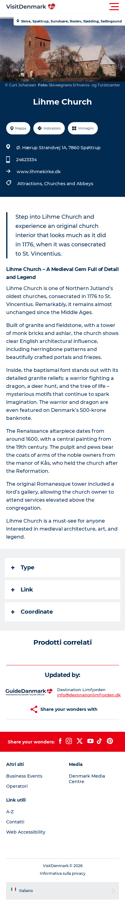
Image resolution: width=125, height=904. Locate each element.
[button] (90, 6)
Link (22, 589)
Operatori (17, 786)
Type (22, 567)
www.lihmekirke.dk (39, 171)
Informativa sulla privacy (62, 873)
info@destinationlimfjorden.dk (89, 694)
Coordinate (32, 611)
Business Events (24, 776)
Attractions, (30, 183)
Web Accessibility (25, 832)
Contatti (15, 822)
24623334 (26, 159)
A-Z (10, 811)
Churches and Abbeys (68, 183)
